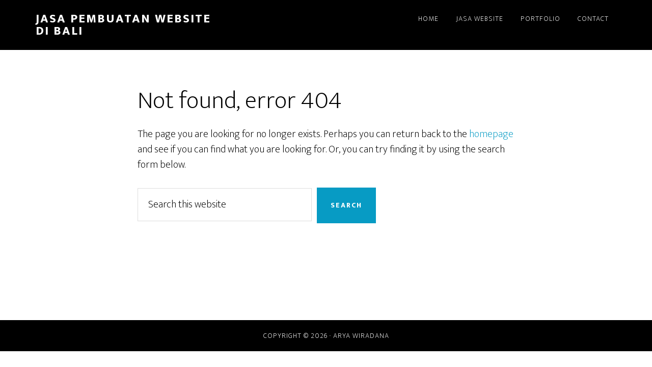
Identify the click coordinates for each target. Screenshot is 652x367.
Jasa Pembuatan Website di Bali (123, 25)
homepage (491, 134)
